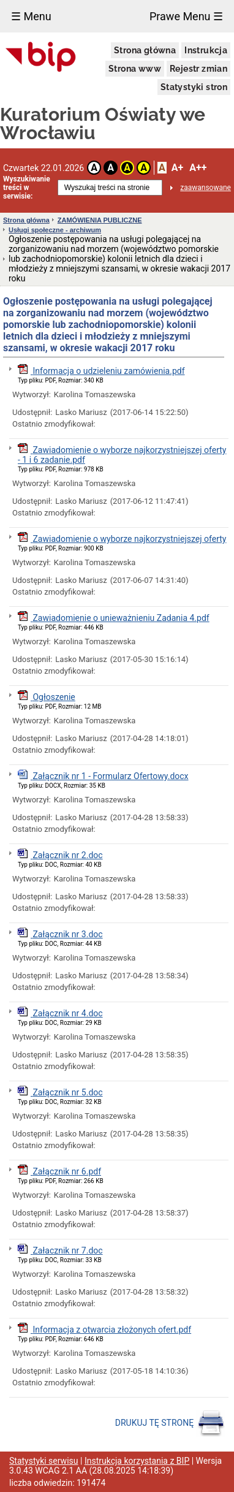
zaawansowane (205, 187)
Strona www (134, 69)
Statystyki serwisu (43, 1461)
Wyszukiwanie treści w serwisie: (26, 187)
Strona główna (145, 50)
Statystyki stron (193, 87)
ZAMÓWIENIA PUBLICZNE (100, 220)
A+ (177, 167)
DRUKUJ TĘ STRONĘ (170, 1423)
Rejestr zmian (198, 69)
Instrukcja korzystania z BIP (137, 1461)
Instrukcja (205, 50)
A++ (197, 167)
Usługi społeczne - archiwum (55, 230)
